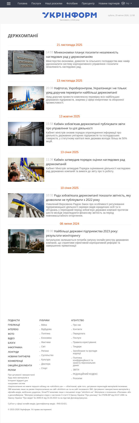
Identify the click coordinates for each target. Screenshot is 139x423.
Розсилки (77, 378)
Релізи (12, 370)
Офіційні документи (20, 365)
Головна (22, 3)
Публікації (14, 325)
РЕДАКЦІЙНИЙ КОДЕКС (85, 374)
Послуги (36, 3)
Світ (43, 346)
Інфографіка (15, 347)
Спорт (44, 368)
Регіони (45, 351)
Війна (44, 325)
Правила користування (84, 342)
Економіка (46, 338)
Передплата (79, 333)
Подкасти (14, 320)
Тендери (77, 346)
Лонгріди (13, 352)
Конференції (15, 361)
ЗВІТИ (76, 369)
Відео (11, 338)
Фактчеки (46, 342)
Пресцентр (88, 3)
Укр (127, 3)
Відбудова (46, 329)
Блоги (11, 343)
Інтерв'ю (13, 329)
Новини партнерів (109, 3)
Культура (45, 359)
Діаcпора (45, 364)
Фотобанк (72, 3)
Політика (45, 333)
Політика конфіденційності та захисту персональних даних (84, 362)
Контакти (77, 329)
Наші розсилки (53, 3)
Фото (11, 334)
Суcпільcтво (47, 355)
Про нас (77, 325)
